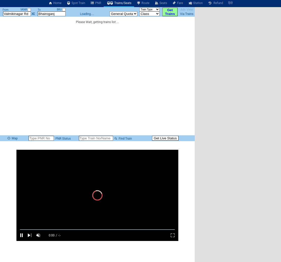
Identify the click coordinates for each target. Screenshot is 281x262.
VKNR (25, 9)
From (5, 9)
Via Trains (186, 14)
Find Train (123, 138)
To (39, 9)
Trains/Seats (119, 3)
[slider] (97, 229)
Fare (177, 3)
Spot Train (76, 3)
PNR (95, 3)
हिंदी (230, 3)
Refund (215, 3)
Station (195, 3)
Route (143, 3)
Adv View (187, 9)
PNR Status (63, 138)
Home (54, 3)
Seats (161, 3)
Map (12, 138)
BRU (61, 9)
